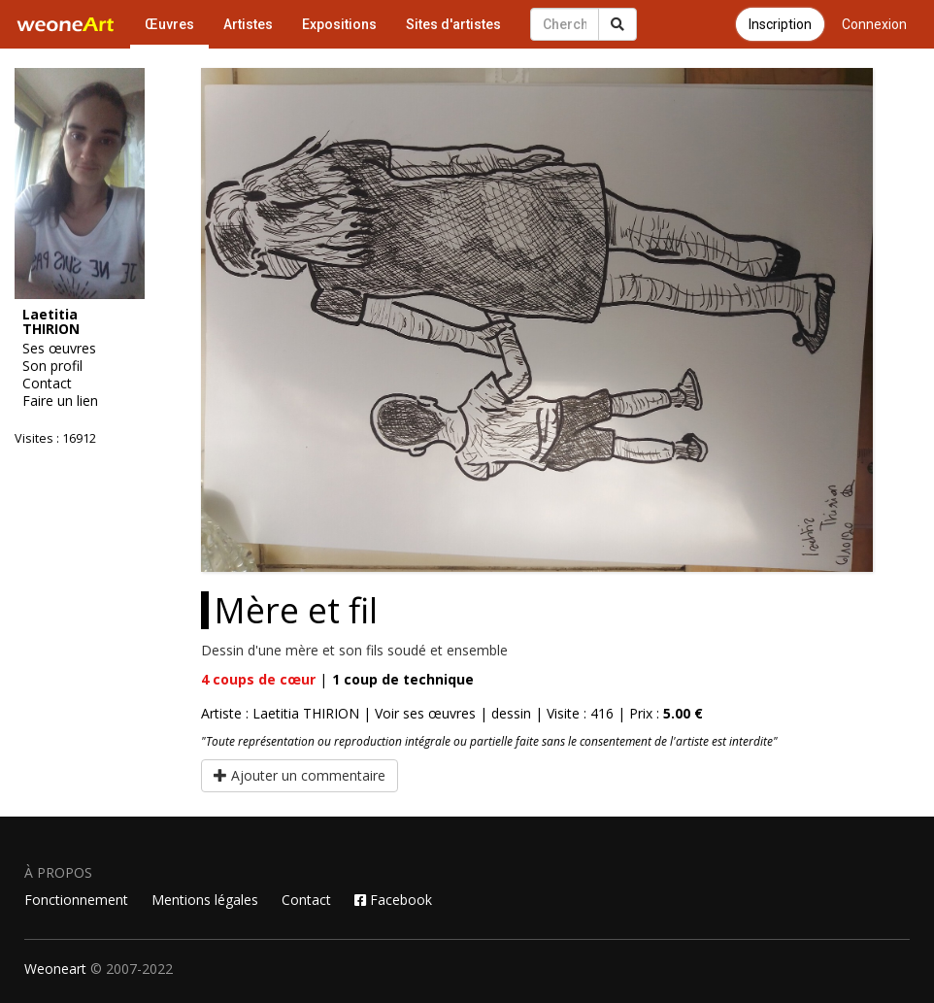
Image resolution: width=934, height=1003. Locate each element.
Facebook (393, 899)
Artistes (248, 24)
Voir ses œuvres (425, 713)
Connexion (874, 24)
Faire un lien (60, 401)
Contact (47, 383)
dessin (511, 713)
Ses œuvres (59, 348)
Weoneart (55, 968)
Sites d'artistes (453, 24)
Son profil (52, 366)
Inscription (780, 24)
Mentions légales (204, 899)
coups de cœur (258, 679)
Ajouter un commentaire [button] (299, 775)
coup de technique (403, 679)
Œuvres (169, 24)
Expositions (339, 24)
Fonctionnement (76, 899)
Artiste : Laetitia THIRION (280, 713)
